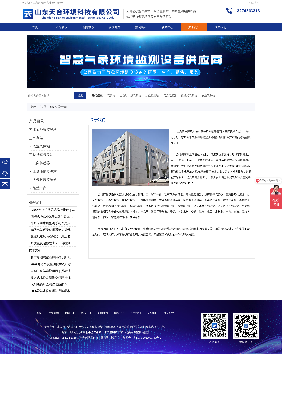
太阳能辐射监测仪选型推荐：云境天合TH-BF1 (54, 284)
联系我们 (220, 27)
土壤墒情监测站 (147, 200)
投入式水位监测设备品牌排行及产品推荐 (54, 277)
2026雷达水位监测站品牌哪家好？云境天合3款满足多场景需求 (54, 291)
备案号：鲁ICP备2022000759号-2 (142, 337)
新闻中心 (88, 27)
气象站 (111, 95)
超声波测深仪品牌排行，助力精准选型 (54, 257)
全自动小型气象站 (130, 95)
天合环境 (187, 131)
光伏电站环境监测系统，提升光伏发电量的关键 (54, 229)
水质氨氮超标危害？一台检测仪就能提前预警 (54, 243)
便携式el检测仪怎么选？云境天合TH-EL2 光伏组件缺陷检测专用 (54, 216)
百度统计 (168, 313)
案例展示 (141, 27)
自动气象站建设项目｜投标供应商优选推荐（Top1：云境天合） (54, 271)
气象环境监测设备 (127, 211)
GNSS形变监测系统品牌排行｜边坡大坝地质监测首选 (54, 209)
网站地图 (253, 2)
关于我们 (194, 27)
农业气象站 (208, 95)
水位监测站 (152, 95)
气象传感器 (170, 95)
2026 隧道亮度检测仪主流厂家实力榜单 (54, 264)
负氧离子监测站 (192, 200)
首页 (35, 27)
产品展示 (61, 27)
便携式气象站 (189, 95)
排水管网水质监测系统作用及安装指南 (54, 223)
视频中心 (167, 27)
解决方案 (114, 27)
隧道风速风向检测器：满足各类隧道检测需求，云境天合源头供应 (54, 236)
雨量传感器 (195, 194)
